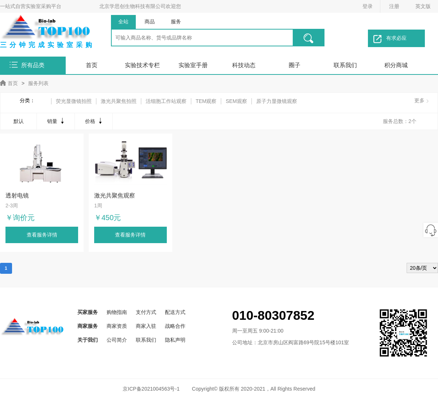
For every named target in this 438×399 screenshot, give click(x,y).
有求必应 (390, 39)
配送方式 (175, 312)
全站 (123, 21)
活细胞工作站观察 (166, 101)
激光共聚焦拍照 (119, 101)
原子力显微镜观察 (276, 101)
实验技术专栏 (142, 65)
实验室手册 (193, 65)
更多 (419, 100)
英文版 (423, 6)
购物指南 (117, 312)
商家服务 (87, 326)
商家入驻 (146, 326)
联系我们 (345, 65)
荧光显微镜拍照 (74, 101)
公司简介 (117, 340)
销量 (56, 121)
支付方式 (146, 312)
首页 (91, 65)
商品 (150, 21)
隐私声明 (175, 340)
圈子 (294, 65)
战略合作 (175, 326)
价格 (94, 121)
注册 (394, 6)
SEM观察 (236, 101)
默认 (19, 121)
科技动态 (244, 65)
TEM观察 (206, 101)
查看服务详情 (42, 235)
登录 (367, 6)
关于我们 (87, 340)
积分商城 (396, 65)
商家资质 (117, 326)
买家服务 (87, 312)
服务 (176, 21)
